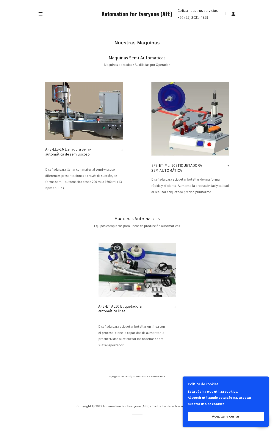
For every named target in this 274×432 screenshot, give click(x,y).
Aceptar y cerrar (226, 420)
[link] (137, 15)
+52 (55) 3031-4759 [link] (192, 17)
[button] (40, 14)
